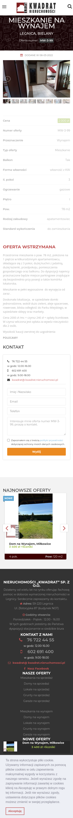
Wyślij (36, 451)
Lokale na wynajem (36, 723)
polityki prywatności (51, 440)
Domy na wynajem (36, 717)
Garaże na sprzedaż (36, 701)
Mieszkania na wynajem (36, 711)
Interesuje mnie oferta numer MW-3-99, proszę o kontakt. (36, 426)
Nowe (8, 498)
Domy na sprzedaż (36, 683)
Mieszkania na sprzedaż (36, 678)
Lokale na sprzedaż (36, 689)
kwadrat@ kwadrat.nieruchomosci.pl (35, 379)
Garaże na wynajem (36, 734)
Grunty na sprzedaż (36, 695)
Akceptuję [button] (15, 811)
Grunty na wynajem (36, 728)
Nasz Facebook (36, 668)
